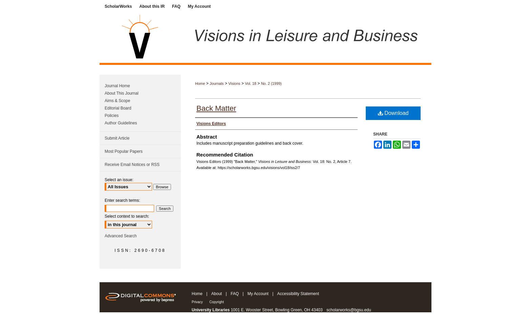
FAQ (235, 293)
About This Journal (122, 93)
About (216, 293)
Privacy (197, 302)
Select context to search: (127, 216)
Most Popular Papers (124, 151)
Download (393, 113)
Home (200, 83)
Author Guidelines (121, 123)
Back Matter (216, 108)
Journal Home (117, 85)
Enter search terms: (122, 200)
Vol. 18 (250, 83)
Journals (217, 83)
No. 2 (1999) (271, 83)
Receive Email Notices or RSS (132, 164)
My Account (258, 293)
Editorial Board (118, 108)
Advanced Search (121, 236)
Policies (112, 115)
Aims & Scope (117, 100)
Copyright (216, 302)
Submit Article (117, 138)
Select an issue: (119, 179)
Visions (234, 83)
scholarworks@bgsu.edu (348, 310)
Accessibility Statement (298, 293)
